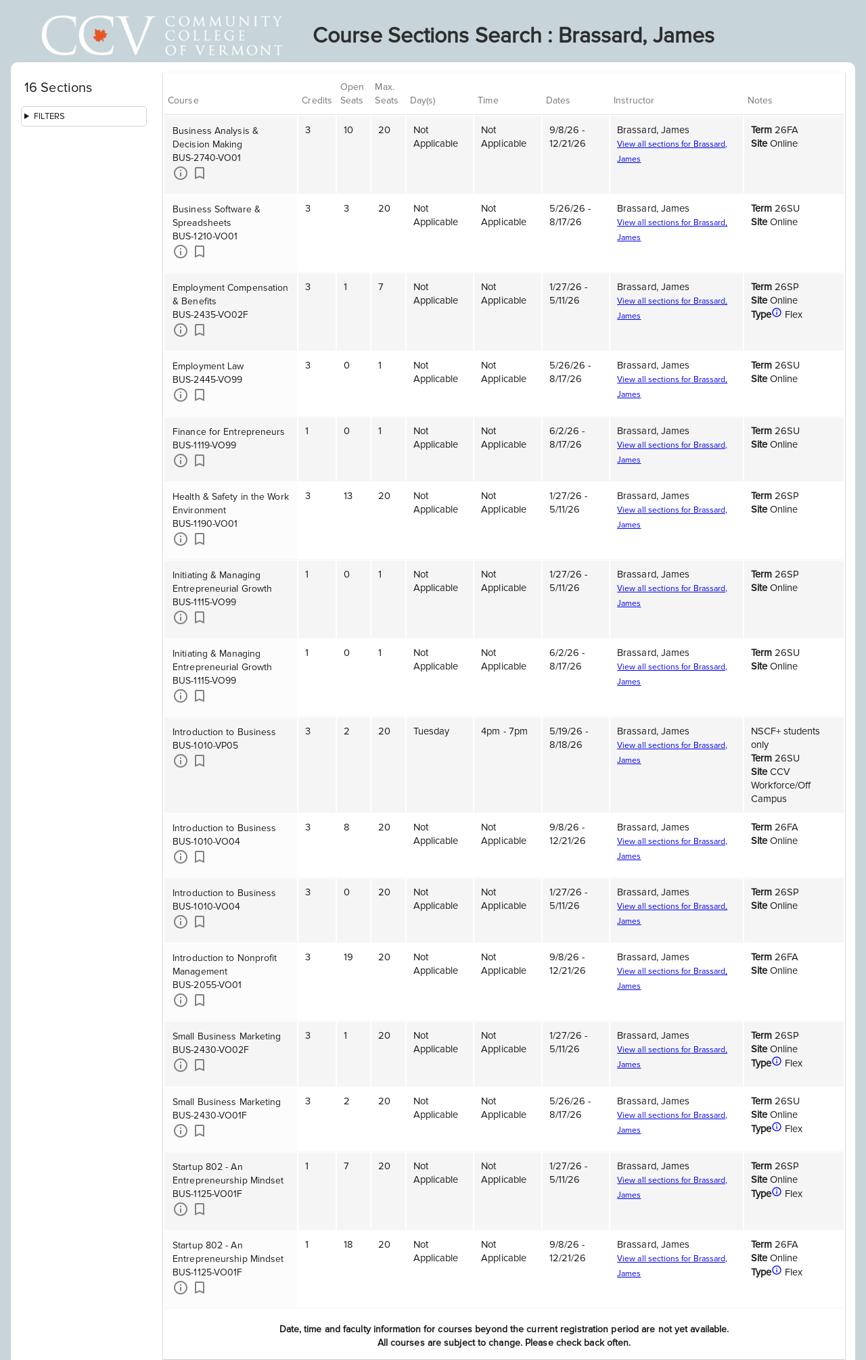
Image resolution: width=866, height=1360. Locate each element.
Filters (50, 116)
